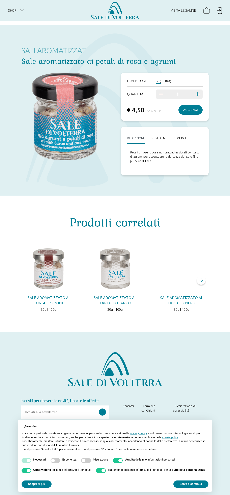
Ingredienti (162, 138)
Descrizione (137, 138)
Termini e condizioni (148, 409)
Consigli (184, 138)
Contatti (128, 406)
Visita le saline (182, 12)
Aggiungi (190, 110)
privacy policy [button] (138, 433)
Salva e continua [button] (191, 484)
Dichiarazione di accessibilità (184, 409)
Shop (18, 12)
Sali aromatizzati (54, 50)
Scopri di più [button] (36, 484)
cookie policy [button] (170, 437)
